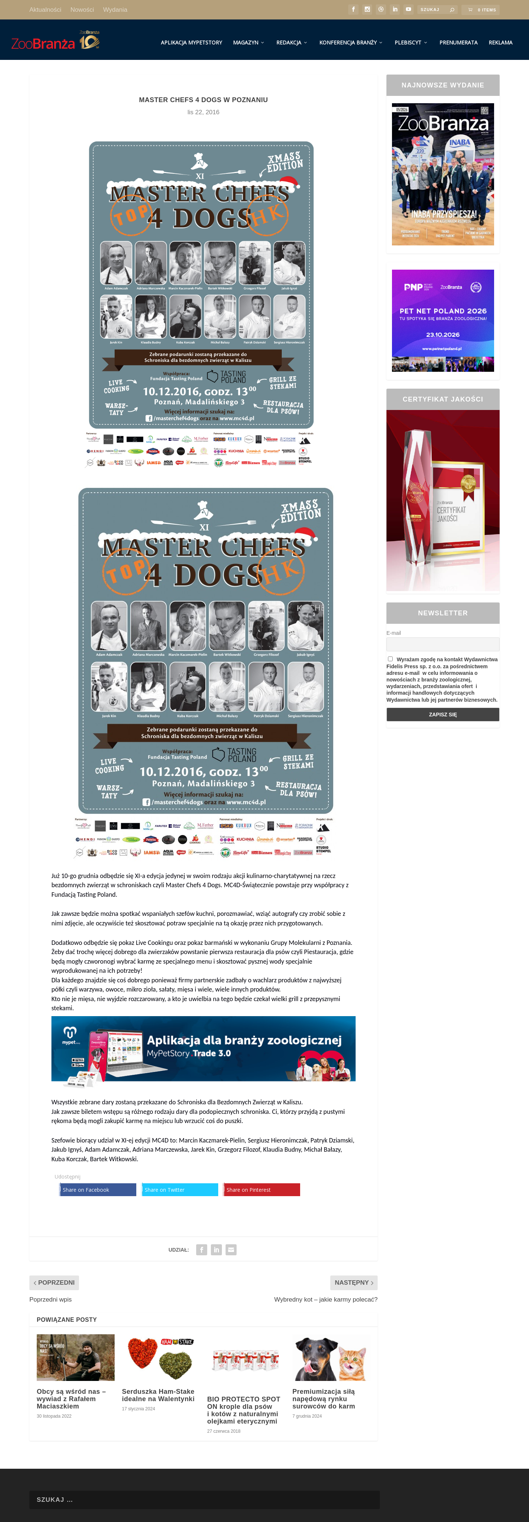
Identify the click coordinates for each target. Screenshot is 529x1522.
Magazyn (245, 36)
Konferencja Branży (348, 36)
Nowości (82, 9)
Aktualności (45, 9)
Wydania (115, 9)
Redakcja (288, 36)
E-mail (393, 626)
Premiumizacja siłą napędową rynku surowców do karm (323, 1392)
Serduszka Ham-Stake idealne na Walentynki (158, 1388)
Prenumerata (458, 36)
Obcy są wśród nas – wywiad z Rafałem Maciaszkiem (71, 1392)
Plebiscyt (408, 36)
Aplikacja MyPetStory (191, 36)
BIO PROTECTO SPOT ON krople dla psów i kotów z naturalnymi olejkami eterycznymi (243, 1403)
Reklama (500, 36)
